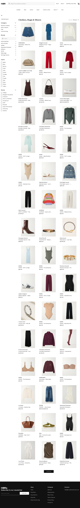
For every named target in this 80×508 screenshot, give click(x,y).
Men (25, 9)
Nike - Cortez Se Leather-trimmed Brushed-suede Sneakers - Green (45, 435)
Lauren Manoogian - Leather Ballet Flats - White (66, 100)
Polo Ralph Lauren (64, 182)
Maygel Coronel (43, 42)
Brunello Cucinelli (22, 126)
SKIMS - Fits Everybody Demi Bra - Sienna (24, 379)
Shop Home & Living (35, 499)
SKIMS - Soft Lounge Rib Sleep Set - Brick (66, 72)
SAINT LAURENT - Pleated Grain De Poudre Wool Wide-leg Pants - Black (24, 211)
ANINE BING (21, 42)
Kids (62, 9)
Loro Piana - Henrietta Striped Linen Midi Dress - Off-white (24, 462)
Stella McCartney (64, 461)
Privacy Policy (51, 499)
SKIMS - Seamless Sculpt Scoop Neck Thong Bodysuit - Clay (24, 184)
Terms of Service (51, 497)
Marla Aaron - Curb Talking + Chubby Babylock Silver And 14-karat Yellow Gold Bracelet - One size (66, 239)
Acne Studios (4, 43)
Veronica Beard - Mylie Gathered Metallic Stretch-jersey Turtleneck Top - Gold (45, 462)
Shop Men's (33, 492)
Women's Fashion (5, 25)
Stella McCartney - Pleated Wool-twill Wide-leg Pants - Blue (66, 462)
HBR (3, 3)
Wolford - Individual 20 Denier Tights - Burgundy (66, 351)
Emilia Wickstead (22, 98)
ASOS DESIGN (4, 41)
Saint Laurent (22, 210)
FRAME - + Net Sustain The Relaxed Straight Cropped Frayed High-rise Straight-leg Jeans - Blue (45, 407)
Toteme (41, 98)
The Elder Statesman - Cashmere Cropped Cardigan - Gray (45, 128)
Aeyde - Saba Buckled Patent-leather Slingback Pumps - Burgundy (45, 156)
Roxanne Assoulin (64, 266)
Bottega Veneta (5, 55)
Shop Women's (34, 494)
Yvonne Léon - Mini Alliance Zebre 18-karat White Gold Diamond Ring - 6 (24, 323)
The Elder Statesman (44, 126)
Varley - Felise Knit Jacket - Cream (66, 44)
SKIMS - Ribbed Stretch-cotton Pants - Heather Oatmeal (66, 211)
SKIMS (40, 70)
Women (18, 9)
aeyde (40, 154)
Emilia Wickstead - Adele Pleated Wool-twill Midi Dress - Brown (24, 100)
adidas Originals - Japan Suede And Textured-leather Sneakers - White (24, 295)
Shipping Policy (51, 492)
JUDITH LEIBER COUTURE (25, 70)
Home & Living (46, 9)
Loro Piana (21, 461)
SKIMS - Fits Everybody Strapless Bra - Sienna (66, 379)
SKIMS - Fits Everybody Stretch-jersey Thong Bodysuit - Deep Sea (66, 128)
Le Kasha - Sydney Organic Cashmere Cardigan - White (24, 407)
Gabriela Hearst (43, 182)
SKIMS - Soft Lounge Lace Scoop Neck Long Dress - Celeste (24, 267)
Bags (38, 9)
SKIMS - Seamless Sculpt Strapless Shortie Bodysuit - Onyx (66, 295)
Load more (48, 471)
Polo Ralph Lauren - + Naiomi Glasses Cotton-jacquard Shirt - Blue (66, 184)
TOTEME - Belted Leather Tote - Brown (45, 100)
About (62, 3)
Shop (57, 3)
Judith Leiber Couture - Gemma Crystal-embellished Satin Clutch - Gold (24, 72)
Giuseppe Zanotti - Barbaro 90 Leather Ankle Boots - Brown (24, 239)
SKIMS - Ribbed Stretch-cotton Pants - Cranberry (45, 72)
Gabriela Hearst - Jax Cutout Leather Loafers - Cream (45, 184)
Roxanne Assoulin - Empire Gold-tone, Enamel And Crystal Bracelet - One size (66, 267)
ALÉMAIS (41, 210)
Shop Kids (33, 497)
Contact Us (50, 502)
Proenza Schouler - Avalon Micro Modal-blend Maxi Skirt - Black (24, 351)
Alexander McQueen (6, 47)
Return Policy (50, 494)
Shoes (31, 9)
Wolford (62, 349)
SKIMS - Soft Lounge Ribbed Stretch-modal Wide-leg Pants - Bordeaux (45, 295)
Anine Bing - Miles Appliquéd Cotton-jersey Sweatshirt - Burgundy (45, 379)
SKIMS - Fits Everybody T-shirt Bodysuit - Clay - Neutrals (45, 323)
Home (32, 489)
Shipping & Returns (71, 3)
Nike (40, 433)
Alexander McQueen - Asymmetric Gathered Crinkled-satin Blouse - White (66, 407)
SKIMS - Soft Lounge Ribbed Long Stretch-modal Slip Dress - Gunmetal (66, 156)
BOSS (2, 51)
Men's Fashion (4, 27)
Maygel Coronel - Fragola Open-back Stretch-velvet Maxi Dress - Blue (45, 44)
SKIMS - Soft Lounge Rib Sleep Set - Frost (24, 156)
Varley (61, 42)
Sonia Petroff (42, 238)
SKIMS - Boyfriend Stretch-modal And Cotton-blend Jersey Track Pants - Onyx (66, 323)
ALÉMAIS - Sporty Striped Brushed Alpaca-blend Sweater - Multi (45, 211)
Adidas (2, 45)
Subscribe (24, 493)
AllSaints (3, 49)
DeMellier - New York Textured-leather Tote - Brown (24, 435)
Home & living (4, 31)
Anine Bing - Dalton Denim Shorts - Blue (24, 44)
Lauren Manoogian (64, 98)
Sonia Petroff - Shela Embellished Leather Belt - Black (45, 239)
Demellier (20, 433)
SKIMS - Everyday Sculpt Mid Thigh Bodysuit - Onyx (66, 435)
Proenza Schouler (23, 349)
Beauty (56, 9)
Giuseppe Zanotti (23, 238)
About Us (50, 489)
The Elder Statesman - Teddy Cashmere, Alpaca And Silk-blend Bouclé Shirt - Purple (45, 351)
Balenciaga (3, 53)
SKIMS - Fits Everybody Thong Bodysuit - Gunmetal (45, 267)
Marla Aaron (63, 238)
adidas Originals (22, 293)
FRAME (41, 405)
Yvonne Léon (21, 321)
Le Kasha (20, 405)
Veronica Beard (43, 461)
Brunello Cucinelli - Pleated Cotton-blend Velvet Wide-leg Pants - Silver (24, 128)
